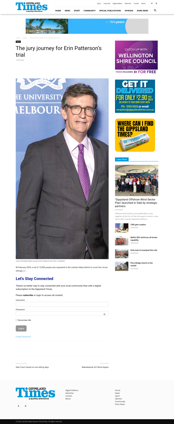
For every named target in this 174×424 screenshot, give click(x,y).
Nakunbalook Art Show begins (95, 367)
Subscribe (107, 3)
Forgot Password (23, 337)
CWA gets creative (138, 225)
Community (90, 10)
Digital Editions (71, 390)
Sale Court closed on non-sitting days (32, 367)
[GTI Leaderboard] (87, 26)
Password (20, 309)
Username (20, 300)
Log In (99, 3)
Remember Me (23, 320)
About (143, 3)
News (67, 10)
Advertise (128, 3)
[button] (155, 10)
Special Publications (110, 10)
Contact (136, 3)
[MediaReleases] (136, 73)
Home (58, 10)
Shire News (142, 10)
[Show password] (104, 314)
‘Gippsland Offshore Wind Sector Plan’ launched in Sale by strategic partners (136, 203)
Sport (77, 10)
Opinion (129, 10)
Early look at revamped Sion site (143, 250)
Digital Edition (117, 3)
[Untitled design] (135, 112)
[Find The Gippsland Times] (135, 151)
